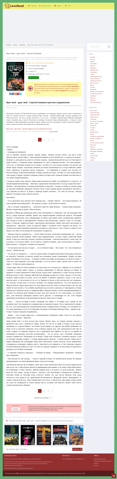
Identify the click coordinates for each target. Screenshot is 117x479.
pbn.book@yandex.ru (79, 459)
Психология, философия (97, 136)
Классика (92, 65)
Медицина (93, 68)
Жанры (96, 465)
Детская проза (94, 83)
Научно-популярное (95, 138)
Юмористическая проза (97, 91)
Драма (92, 85)
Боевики (22, 45)
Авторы (96, 463)
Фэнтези (92, 59)
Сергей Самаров (38, 68)
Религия (92, 147)
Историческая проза (96, 93)
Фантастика (93, 110)
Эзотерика (93, 119)
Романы (92, 61)
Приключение (94, 70)
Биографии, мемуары (96, 151)
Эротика (92, 87)
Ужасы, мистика (94, 112)
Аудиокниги (45, 6)
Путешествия (94, 155)
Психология (93, 72)
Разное (92, 140)
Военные (92, 98)
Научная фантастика (96, 76)
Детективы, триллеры (96, 121)
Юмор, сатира (94, 123)
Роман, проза (94, 117)
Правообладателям (99, 459)
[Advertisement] (58, 23)
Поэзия (92, 130)
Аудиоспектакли (94, 115)
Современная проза (96, 80)
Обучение (93, 145)
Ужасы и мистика (95, 78)
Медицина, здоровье (96, 149)
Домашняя (93, 89)
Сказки (92, 74)
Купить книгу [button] (33, 77)
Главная (32, 6)
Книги (58, 6)
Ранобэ (92, 153)
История (92, 127)
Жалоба (15, 409)
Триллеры (93, 96)
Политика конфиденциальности (103, 461)
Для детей (93, 125)
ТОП (68, 6)
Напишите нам (32, 410)
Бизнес (92, 134)
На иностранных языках (97, 142)
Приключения (94, 132)
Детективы (93, 63)
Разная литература (95, 102)
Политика (93, 100)
